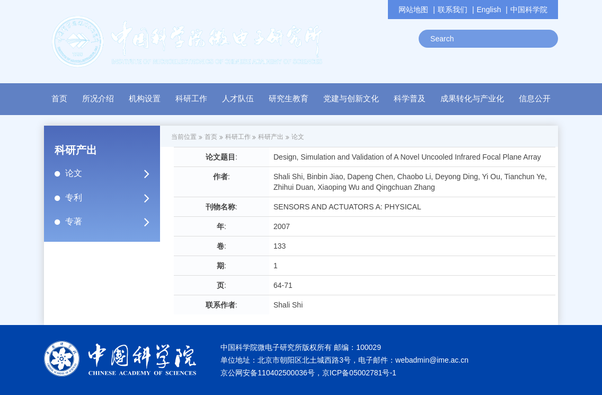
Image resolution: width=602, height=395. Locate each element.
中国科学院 (528, 9)
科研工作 (238, 137)
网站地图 (413, 9)
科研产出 (271, 137)
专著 (112, 221)
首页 (59, 98)
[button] (144, 101)
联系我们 (452, 9)
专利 (112, 198)
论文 (112, 173)
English (489, 9)
